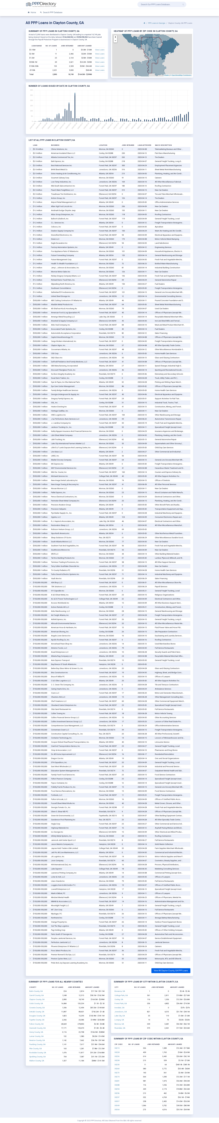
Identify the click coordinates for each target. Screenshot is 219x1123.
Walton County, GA (36, 1061)
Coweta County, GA (37, 1008)
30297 (117, 1097)
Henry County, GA (36, 1032)
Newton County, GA (37, 1040)
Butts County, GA (36, 991)
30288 (117, 1085)
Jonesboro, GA (121, 1012)
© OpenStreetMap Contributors (180, 75)
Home (32, 12)
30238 (117, 1060)
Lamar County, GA (36, 1036)
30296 (117, 1093)
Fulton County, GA (36, 1024)
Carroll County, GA (36, 995)
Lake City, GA (120, 1016)
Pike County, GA (35, 1048)
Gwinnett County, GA (37, 1028)
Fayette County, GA (36, 1020)
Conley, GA (119, 999)
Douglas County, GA (37, 1016)
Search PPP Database (51, 12)
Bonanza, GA (120, 991)
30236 (117, 1056)
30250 (117, 1065)
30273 (117, 1073)
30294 (117, 1089)
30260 (117, 1069)
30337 (117, 1101)
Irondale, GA (119, 1008)
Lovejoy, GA (119, 1020)
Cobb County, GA (36, 1003)
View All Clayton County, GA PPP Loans (171, 970)
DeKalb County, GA (36, 1012)
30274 (117, 1077)
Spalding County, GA (37, 1057)
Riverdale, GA (120, 1028)
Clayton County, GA (37, 999)
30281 (117, 1081)
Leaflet (166, 75)
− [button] (115, 40)
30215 (117, 1048)
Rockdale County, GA (37, 1053)
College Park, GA (121, 995)
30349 (117, 1105)
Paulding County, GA (37, 1044)
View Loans (99, 50)
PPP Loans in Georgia (156, 23)
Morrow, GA (119, 1024)
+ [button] (115, 37)
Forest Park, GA (121, 1003)
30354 (117, 1109)
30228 (117, 1052)
